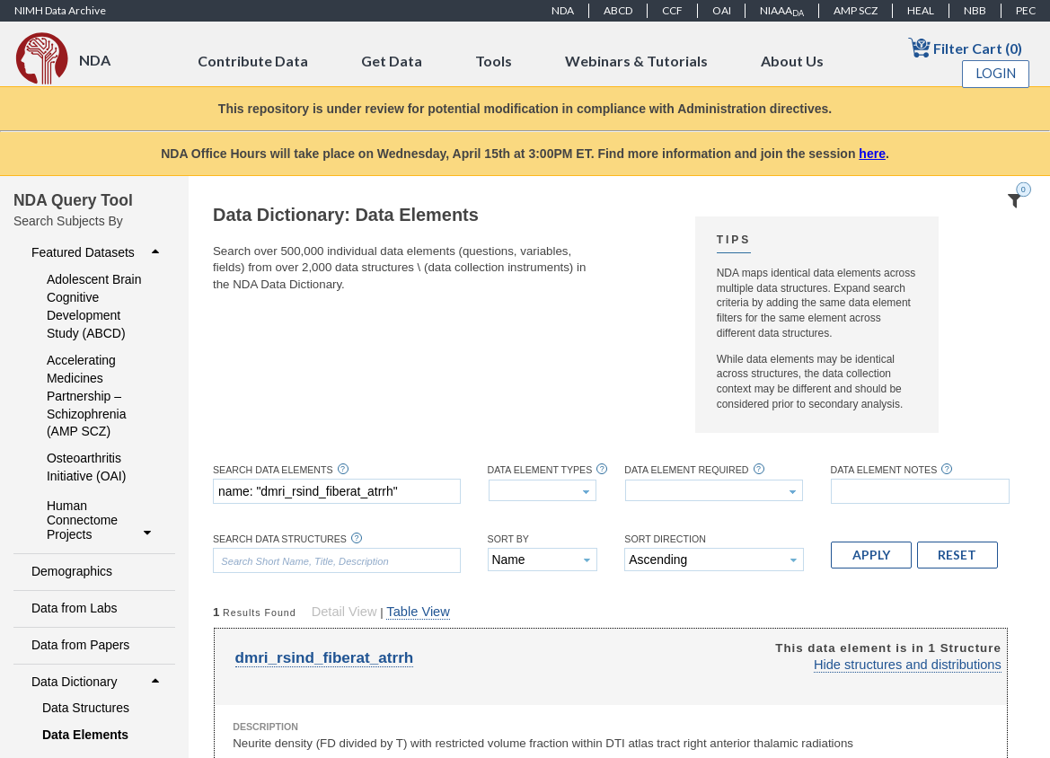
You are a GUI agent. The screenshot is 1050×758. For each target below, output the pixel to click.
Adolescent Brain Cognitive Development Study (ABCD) (94, 306)
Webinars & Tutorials (636, 60)
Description (265, 726)
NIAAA (782, 11)
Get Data (391, 60)
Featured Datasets (97, 252)
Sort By (508, 539)
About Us (792, 60)
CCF (672, 10)
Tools (493, 60)
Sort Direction (665, 539)
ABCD (618, 10)
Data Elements (85, 734)
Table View (417, 611)
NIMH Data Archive (60, 10)
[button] (871, 555)
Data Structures (85, 708)
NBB (975, 10)
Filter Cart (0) (965, 47)
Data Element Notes (884, 470)
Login (996, 73)
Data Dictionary (97, 681)
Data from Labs (74, 608)
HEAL (920, 10)
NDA (562, 10)
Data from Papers (80, 645)
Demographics (71, 571)
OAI (721, 10)
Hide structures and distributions (907, 664)
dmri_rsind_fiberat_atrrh (324, 657)
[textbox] (337, 491)
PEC (1026, 10)
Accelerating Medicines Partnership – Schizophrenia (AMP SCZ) (86, 396)
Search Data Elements (273, 470)
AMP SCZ (856, 10)
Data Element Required (686, 470)
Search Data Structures (280, 539)
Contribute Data (253, 60)
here (872, 153)
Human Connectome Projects (101, 520)
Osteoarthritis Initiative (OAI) (86, 467)
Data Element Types (540, 470)
